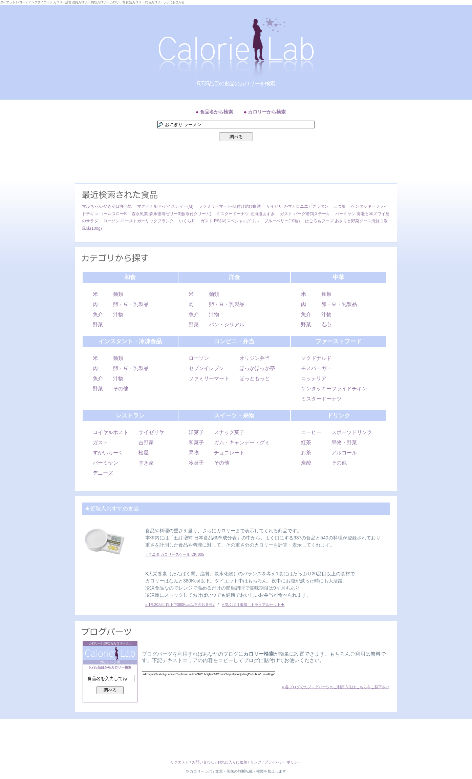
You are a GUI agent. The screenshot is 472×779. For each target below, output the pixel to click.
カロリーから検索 (265, 112)
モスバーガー (316, 368)
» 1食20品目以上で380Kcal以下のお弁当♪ (180, 604)
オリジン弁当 (254, 358)
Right (465, 191)
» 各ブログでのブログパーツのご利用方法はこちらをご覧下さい (335, 687)
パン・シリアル (226, 324)
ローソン (199, 358)
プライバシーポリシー (283, 762)
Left (7, 191)
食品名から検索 (214, 112)
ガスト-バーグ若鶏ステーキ (305, 213)
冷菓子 (196, 463)
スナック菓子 (229, 432)
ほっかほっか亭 (257, 368)
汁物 (118, 314)
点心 (326, 324)
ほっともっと (254, 378)
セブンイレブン (206, 368)
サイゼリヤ (151, 432)
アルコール (344, 452)
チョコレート (229, 452)
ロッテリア (313, 378)
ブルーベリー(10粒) (282, 221)
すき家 (146, 463)
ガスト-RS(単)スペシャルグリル (229, 221)
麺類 (118, 294)
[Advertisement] (236, 164)
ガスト (100, 442)
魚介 (98, 314)
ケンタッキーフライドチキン (334, 388)
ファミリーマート (209, 378)
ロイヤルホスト (110, 432)
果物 (194, 452)
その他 (120, 388)
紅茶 (306, 442)
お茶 (306, 452)
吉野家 (146, 442)
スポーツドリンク (351, 432)
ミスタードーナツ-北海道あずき (245, 213)
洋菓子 (196, 432)
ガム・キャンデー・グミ (242, 442)
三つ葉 (340, 206)
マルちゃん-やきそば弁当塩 (107, 206)
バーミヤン (105, 463)
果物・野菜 (344, 442)
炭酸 (306, 463)
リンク (255, 762)
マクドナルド (316, 358)
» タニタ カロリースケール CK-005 (174, 554)
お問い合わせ (203, 762)
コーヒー (311, 432)
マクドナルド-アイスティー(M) (165, 206)
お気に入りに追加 (232, 762)
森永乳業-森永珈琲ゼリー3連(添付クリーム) (171, 213)
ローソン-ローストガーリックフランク (138, 221)
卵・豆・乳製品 (131, 304)
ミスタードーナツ (321, 399)
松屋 (143, 452)
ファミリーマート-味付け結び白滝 (230, 206)
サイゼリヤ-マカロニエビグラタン (297, 206)
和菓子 (196, 442)
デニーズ (103, 473)
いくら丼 (187, 221)
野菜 (98, 324)
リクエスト (179, 762)
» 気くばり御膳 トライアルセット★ (253, 604)
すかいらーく (108, 452)
